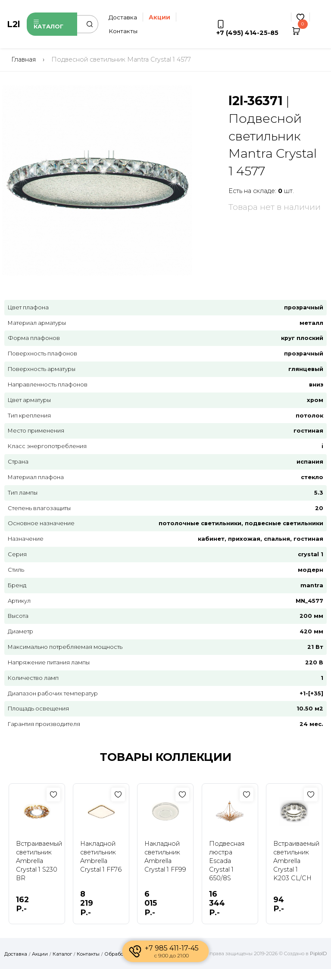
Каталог (48, 24)
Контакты (123, 31)
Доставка (123, 17)
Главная (23, 59)
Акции (40, 954)
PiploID (318, 953)
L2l (13, 24)
